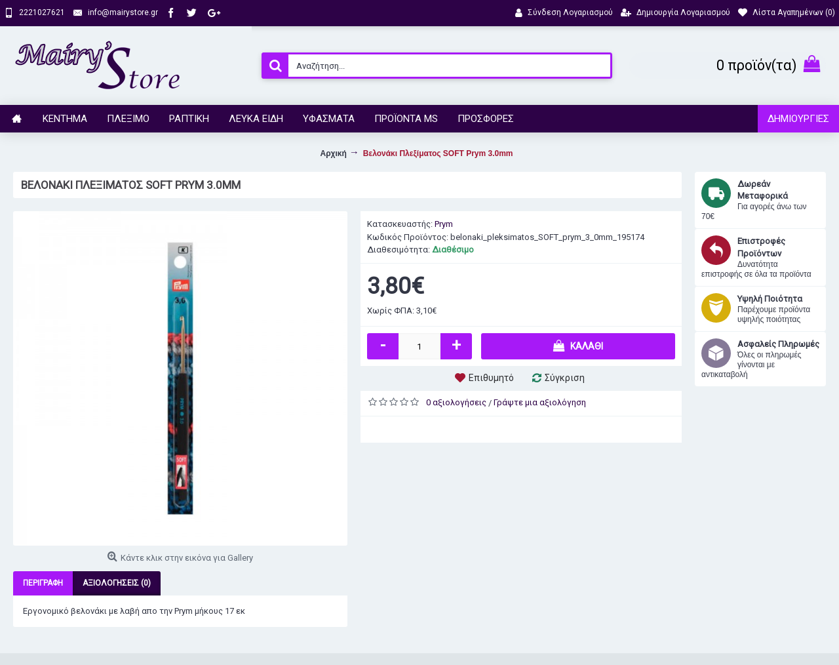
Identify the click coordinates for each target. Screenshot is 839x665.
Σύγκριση (565, 378)
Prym (444, 224)
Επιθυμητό (491, 378)
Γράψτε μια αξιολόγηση (540, 402)
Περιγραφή (43, 583)
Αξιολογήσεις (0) (117, 583)
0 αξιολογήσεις (456, 402)
